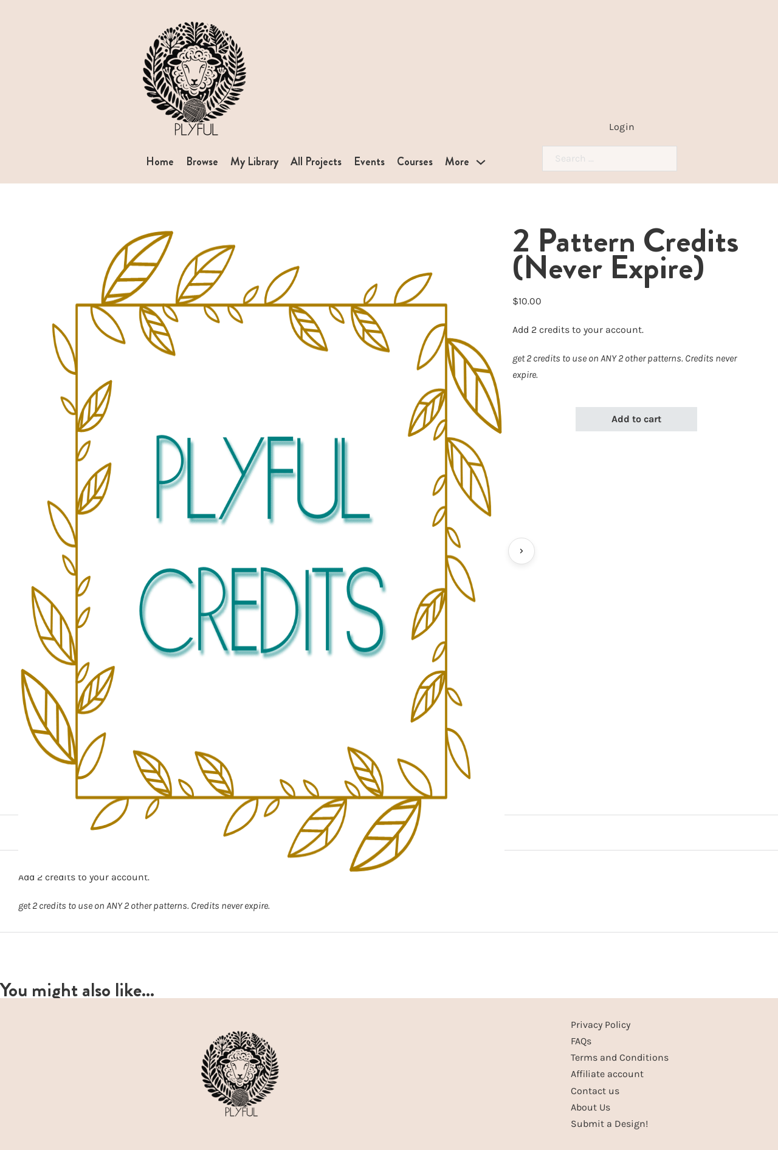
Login (622, 126)
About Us (590, 1107)
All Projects (316, 161)
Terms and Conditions (620, 1057)
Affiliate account (607, 1074)
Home (160, 161)
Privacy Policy (600, 1024)
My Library (254, 161)
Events (369, 161)
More (457, 161)
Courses (415, 161)
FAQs (581, 1041)
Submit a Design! (609, 1123)
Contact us (595, 1091)
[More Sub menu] (480, 162)
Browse (202, 161)
